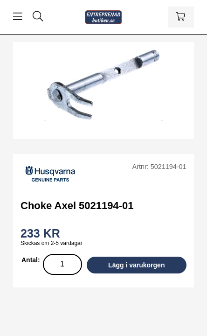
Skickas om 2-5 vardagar (52, 243)
